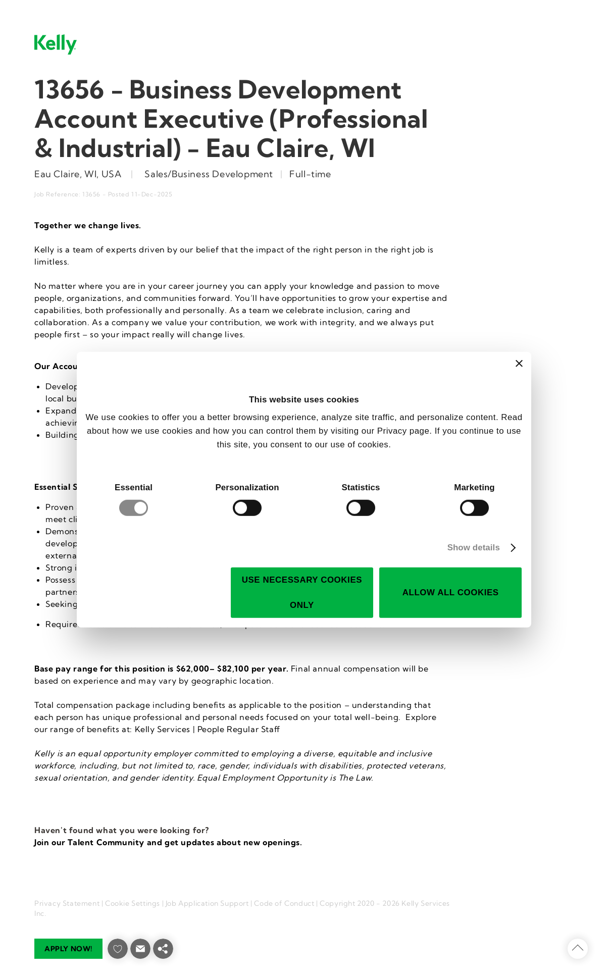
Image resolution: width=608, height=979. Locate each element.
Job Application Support (207, 903)
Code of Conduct (284, 903)
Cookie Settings (132, 903)
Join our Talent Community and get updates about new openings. (168, 842)
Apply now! (68, 948)
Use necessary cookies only (302, 592)
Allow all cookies (450, 592)
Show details (473, 547)
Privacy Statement (66, 903)
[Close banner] (519, 363)
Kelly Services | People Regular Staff (207, 729)
